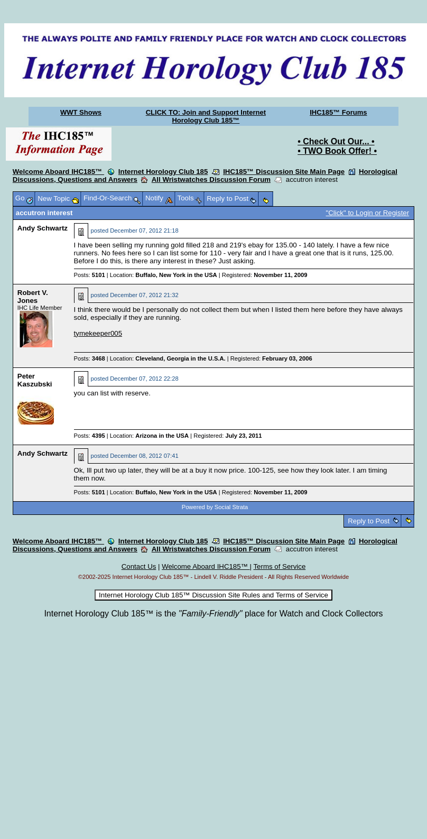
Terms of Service (279, 566)
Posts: (89, 275)
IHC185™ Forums (338, 112)
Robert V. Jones (32, 297)
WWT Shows (80, 112)
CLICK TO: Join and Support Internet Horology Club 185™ (206, 116)
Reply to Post (369, 521)
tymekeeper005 (98, 333)
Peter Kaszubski (34, 380)
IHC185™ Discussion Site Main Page (284, 172)
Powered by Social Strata (215, 507)
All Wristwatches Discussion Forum (211, 179)
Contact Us (139, 566)
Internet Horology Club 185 (163, 172)
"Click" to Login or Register (368, 213)
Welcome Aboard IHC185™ (58, 172)
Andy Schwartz (42, 228)
